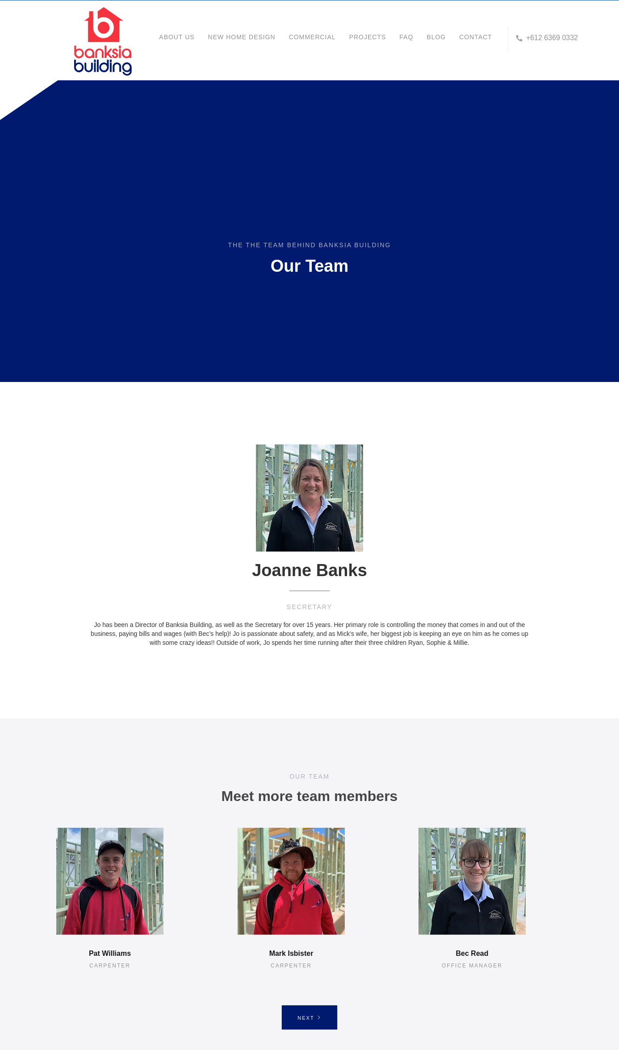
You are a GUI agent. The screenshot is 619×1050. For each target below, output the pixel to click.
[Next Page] (309, 1017)
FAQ (406, 37)
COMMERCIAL (312, 37)
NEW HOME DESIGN (242, 37)
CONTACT (475, 37)
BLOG (436, 37)
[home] (118, 40)
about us (176, 37)
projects (367, 37)
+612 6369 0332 (552, 38)
